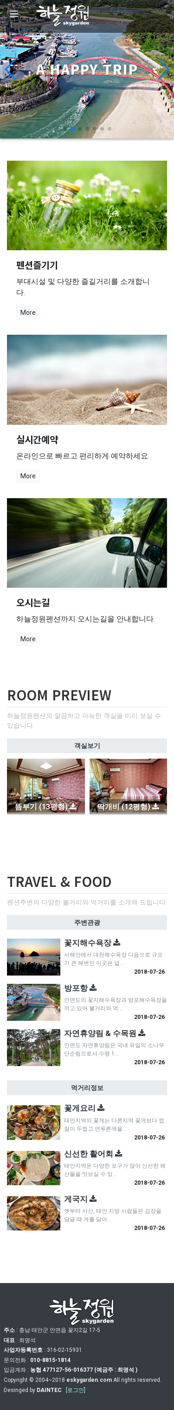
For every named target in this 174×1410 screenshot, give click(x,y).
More (28, 312)
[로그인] (75, 1390)
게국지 (80, 1199)
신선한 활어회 (93, 1153)
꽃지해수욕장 (92, 942)
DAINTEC (49, 1390)
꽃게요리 (84, 1108)
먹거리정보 (87, 1087)
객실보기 (87, 745)
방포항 (80, 988)
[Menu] (14, 14)
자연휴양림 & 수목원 (105, 1033)
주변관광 (87, 922)
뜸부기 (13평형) (46, 806)
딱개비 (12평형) (128, 806)
